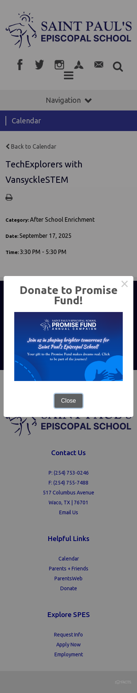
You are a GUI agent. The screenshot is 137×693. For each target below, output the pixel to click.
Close (68, 401)
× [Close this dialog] (124, 285)
